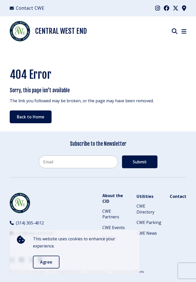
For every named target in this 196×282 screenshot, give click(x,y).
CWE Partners (110, 214)
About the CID (112, 198)
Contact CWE (27, 8)
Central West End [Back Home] (48, 31)
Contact (178, 196)
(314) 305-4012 (27, 223)
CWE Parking (149, 222)
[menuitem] (157, 8)
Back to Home (30, 117)
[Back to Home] (20, 203)
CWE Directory (145, 209)
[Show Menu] (183, 31)
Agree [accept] (46, 262)
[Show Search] (174, 31)
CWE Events (113, 227)
